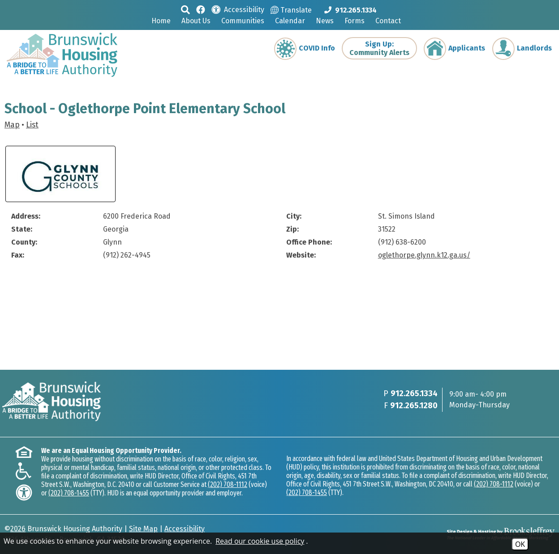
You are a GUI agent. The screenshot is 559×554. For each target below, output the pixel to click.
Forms (354, 21)
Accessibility (184, 528)
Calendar (290, 21)
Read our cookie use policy (259, 541)
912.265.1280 (414, 405)
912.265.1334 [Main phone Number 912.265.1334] (414, 393)
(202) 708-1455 (68, 493)
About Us (196, 21)
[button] (185, 9)
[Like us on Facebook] (200, 9)
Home (161, 21)
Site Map (143, 528)
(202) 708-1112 (227, 484)
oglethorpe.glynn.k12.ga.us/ (424, 255)
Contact (388, 21)
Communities (242, 21)
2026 (18, 528)
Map (12, 125)
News (325, 21)
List (32, 125)
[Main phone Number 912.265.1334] (350, 9)
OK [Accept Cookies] (520, 544)
